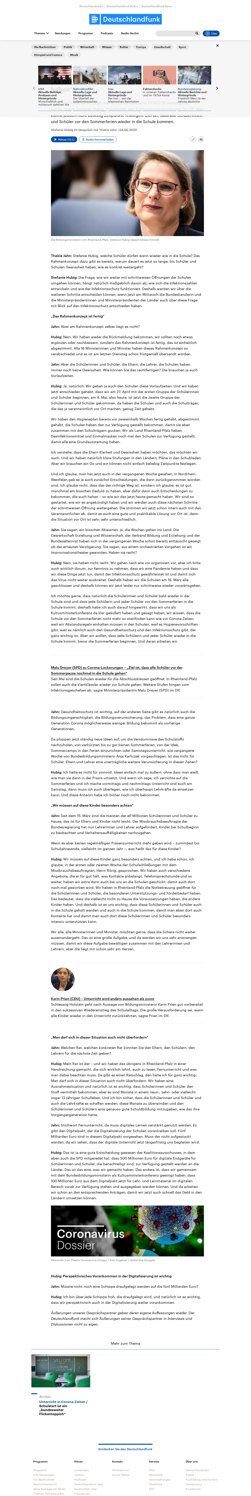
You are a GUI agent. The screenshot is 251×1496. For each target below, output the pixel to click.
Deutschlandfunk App (88, 1484)
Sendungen (62, 33)
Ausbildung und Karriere (202, 1479)
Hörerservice (120, 1470)
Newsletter (156, 1474)
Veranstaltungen (160, 1479)
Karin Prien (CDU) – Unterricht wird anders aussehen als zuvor (103, 998)
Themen (39, 33)
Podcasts (107, 33)
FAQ (152, 1470)
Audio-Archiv (130, 33)
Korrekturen (193, 1489)
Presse (190, 1474)
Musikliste (155, 1484)
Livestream (81, 1470)
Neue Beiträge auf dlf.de (49, 1489)
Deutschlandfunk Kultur (122, 6)
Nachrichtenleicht (45, 1484)
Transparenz (194, 1484)
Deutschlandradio (91, 6)
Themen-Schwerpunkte (48, 1493)
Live (211, 33)
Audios (79, 1474)
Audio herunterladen (100, 139)
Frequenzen (82, 1493)
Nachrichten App (85, 1489)
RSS (151, 1489)
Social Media (120, 1474)
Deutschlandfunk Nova (156, 6)
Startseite (37, 46)
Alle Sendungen (57, 46)
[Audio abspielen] (64, 139)
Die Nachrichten (44, 1479)
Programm (85, 33)
